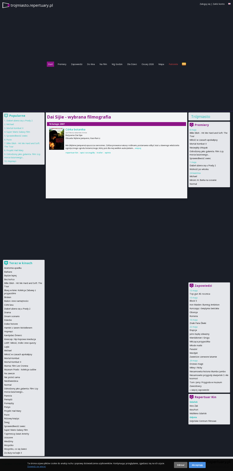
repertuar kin (72, 152)
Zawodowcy (195, 386)
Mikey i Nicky (196, 367)
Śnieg (7, 422)
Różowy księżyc (11, 418)
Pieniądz (8, 399)
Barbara (8, 271)
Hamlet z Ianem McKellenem (18, 327)
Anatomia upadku (13, 268)
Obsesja (194, 312)
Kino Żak (194, 405)
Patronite (173, 64)
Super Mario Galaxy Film (18, 131)
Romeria (194, 316)
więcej (138, 148)
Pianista (8, 395)
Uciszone (8, 437)
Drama (7, 312)
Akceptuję (197, 465)
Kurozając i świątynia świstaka (204, 308)
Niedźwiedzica (11, 381)
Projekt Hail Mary (14, 150)
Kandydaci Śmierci (13, 335)
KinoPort (194, 409)
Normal (193, 183)
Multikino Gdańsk (198, 413)
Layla (6, 346)
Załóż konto (219, 4)
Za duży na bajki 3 (13, 452)
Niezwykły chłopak (199, 147)
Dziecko (8, 320)
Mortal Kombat (11, 358)
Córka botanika (75, 129)
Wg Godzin (117, 64)
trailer (100, 152)
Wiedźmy (8, 441)
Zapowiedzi (76, 64)
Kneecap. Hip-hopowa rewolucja (20, 339)
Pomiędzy (9, 403)
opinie (108, 152)
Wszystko (9, 445)
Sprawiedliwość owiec (200, 158)
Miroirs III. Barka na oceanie (203, 180)
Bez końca (9, 279)
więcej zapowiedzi (200, 389)
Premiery (62, 64)
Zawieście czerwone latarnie (203, 356)
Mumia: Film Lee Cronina (16, 365)
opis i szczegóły (87, 152)
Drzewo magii (196, 363)
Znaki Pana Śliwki (198, 323)
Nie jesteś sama (12, 377)
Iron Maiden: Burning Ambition (204, 304)
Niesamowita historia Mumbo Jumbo (208, 371)
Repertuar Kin (205, 397)
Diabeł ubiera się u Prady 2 (203, 165)
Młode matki (196, 345)
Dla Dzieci (132, 64)
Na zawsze (9, 373)
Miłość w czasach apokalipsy (204, 139)
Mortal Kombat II (198, 143)
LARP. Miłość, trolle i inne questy (20, 342)
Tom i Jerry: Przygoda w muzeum (206, 382)
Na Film (103, 64)
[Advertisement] (116, 88)
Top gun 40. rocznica (200, 293)
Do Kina (91, 64)
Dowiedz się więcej (36, 466)
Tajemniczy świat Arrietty (16, 433)
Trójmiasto (200, 116)
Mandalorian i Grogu (200, 337)
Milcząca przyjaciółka (200, 341)
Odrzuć (180, 465)
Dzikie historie (11, 323)
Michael (193, 176)
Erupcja (193, 330)
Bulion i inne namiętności (16, 301)
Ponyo (7, 407)
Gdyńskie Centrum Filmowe (203, 421)
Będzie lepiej (10, 275)
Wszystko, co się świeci (15, 449)
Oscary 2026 (148, 64)
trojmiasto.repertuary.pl (32, 5)
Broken (7, 297)
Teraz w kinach (20, 263)
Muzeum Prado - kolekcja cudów (20, 369)
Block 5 (193, 300)
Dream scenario (12, 316)
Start (50, 64)
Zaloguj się (205, 4)
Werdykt (194, 353)
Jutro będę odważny (199, 334)
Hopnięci (12, 161)
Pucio (9, 139)
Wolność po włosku (199, 169)
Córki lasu (9, 304)
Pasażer (193, 349)
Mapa (161, 64)
